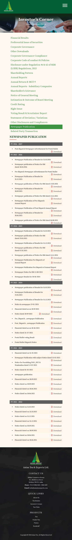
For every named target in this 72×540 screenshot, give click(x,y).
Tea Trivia (36, 507)
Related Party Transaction (24, 131)
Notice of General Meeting (24, 95)
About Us (36, 498)
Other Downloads (20, 51)
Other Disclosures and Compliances (29, 122)
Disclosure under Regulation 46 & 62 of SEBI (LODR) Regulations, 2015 (33, 66)
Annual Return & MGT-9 (23, 82)
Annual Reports (19, 77)
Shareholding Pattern (22, 73)
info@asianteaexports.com (39, 488)
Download (56, 152)
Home (28, 24)
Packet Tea (36, 520)
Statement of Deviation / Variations (29, 117)
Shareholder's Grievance (23, 90)
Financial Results (19, 38)
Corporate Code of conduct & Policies (30, 60)
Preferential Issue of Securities (27, 42)
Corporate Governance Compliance (29, 56)
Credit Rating (18, 104)
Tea (36, 517)
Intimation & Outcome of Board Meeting (32, 100)
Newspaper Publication (23, 126)
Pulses (36, 523)
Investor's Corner (36, 504)
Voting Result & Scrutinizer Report (29, 113)
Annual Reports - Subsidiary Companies (31, 86)
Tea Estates (36, 501)
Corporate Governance (22, 47)
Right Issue (16, 108)
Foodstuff (36, 526)
